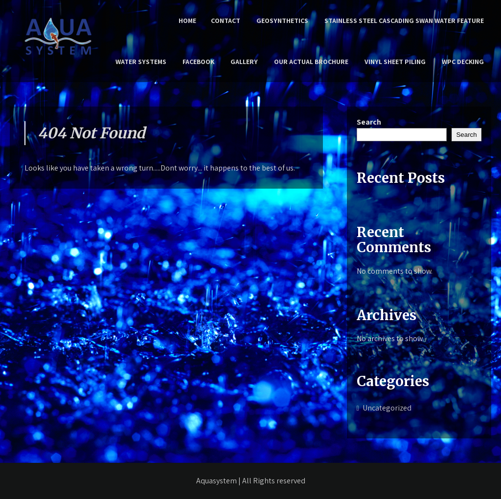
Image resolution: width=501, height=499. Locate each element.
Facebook (198, 61)
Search (369, 122)
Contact (225, 20)
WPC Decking (463, 61)
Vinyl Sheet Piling (395, 61)
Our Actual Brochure (311, 61)
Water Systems (140, 61)
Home (187, 20)
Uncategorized (387, 408)
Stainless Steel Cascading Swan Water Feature (404, 20)
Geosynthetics (282, 20)
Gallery (244, 61)
